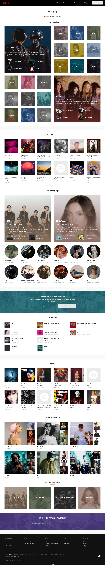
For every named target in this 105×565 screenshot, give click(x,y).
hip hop (12, 262)
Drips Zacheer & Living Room (44, 407)
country (58, 262)
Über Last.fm (8, 540)
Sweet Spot (40, 177)
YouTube (85, 547)
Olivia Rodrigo (14, 332)
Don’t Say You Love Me (17, 338)
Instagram (85, 545)
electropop (96, 282)
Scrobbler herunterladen (50, 540)
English (6, 554)
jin (12, 342)
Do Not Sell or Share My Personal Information (73, 558)
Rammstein (88, 110)
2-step (62, 282)
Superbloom (24, 155)
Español (16, 554)
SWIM (37, 236)
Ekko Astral (24, 407)
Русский (46, 554)
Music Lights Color (75, 155)
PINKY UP (79, 331)
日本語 (31, 554)
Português (40, 554)
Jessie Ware (24, 156)
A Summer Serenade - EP (44, 405)
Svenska (52, 554)
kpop (20, 224)
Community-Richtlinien (29, 543)
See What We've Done (59, 177)
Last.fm (7, 3)
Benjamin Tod (90, 156)
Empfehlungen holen (66, 306)
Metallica (69, 99)
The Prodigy (17, 61)
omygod (81, 326)
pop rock (64, 224)
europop (83, 334)
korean (28, 262)
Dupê (88, 180)
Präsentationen (8, 545)
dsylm (16, 342)
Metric (88, 407)
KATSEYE (79, 332)
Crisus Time (90, 383)
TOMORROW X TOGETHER (27, 280)
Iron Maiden (88, 117)
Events (69, 3)
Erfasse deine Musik (29, 540)
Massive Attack (18, 68)
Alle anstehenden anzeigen (51, 413)
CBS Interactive (8, 558)
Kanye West (8, 260)
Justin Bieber (41, 260)
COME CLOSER (8, 155)
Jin (71, 260)
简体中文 (62, 554)
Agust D (23, 260)
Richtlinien (49, 558)
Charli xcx (7, 385)
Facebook (85, 540)
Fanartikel (46, 545)
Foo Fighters (57, 407)
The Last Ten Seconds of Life (44, 156)
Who (45, 346)
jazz (78, 326)
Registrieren (97, 3)
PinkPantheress (58, 280)
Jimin (45, 348)
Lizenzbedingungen (36, 558)
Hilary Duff (39, 385)
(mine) (39, 383)
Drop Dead (14, 331)
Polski (35, 554)
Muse (22, 385)
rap (9, 262)
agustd (13, 349)
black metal (42, 262)
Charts (76, 3)
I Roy (88, 385)
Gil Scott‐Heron (58, 385)
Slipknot (65, 117)
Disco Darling (73, 383)
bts (15, 224)
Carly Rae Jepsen (74, 385)
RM (71, 280)
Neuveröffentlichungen (55, 16)
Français (21, 554)
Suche (57, 2)
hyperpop (89, 282)
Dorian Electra (8, 405)
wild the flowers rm (52, 326)
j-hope (39, 280)
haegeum (19, 349)
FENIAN (72, 405)
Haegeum (14, 346)
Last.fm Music (17, 560)
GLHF (71, 177)
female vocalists (64, 262)
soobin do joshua (31, 282)
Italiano (26, 554)
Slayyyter (89, 280)
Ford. (71, 156)
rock (71, 224)
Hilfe (25, 545)
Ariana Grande (8, 446)
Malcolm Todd (74, 446)
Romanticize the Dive (92, 405)
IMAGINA (23, 177)
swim (12, 326)
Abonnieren (66, 543)
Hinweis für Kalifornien (58, 558)
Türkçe (56, 554)
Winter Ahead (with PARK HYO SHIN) (86, 323)
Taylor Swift (57, 260)
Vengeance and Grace (92, 155)
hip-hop (6, 262)
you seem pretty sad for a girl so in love (74, 236)
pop (58, 224)
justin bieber (48, 262)
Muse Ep (23, 383)
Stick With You (48, 331)
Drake (6, 280)
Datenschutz (44, 558)
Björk (37, 68)
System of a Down (68, 110)
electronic (58, 282)
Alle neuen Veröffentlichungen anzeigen (51, 186)
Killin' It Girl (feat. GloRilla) (51, 338)
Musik (62, 3)
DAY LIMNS (23, 178)
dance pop (87, 334)
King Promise (57, 178)
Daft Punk (21, 50)
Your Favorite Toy (58, 405)
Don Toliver (8, 475)
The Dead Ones (41, 155)
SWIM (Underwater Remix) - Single (23, 236)
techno (78, 334)
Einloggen (86, 3)
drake (12, 282)
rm (45, 326)
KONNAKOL (57, 155)
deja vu (87, 236)
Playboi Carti (40, 475)
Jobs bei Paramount (9, 560)
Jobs (6, 543)
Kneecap (72, 407)
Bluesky (85, 543)
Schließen (53, 564)
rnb (97, 262)
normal (16, 326)
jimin (45, 349)
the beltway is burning (27, 405)
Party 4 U (7, 383)
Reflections (57, 383)
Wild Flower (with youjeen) (51, 323)
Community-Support (29, 541)
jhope (45, 342)
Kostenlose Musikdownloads (51, 543)
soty (48, 349)
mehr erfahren (32, 56)
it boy (51, 349)
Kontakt (7, 541)
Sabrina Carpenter (92, 260)
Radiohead (73, 475)
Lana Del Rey (40, 446)
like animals (21, 326)
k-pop (9, 224)
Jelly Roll (7, 180)
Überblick (46, 16)
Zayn (55, 156)
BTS (12, 325)
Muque (71, 178)
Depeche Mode (40, 61)
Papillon (39, 178)
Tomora (6, 156)
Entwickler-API (47, 541)
